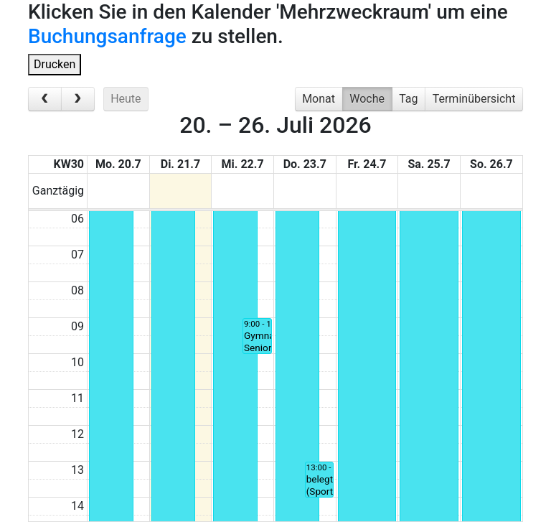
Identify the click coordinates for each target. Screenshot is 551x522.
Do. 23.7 (304, 164)
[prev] (45, 99)
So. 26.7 (491, 164)
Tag (408, 99)
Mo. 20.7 (118, 164)
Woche (367, 99)
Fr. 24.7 (366, 164)
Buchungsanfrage (107, 36)
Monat (318, 99)
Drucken (54, 64)
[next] (78, 99)
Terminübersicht (474, 99)
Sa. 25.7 (429, 164)
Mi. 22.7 (243, 164)
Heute (125, 99)
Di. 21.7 (180, 164)
